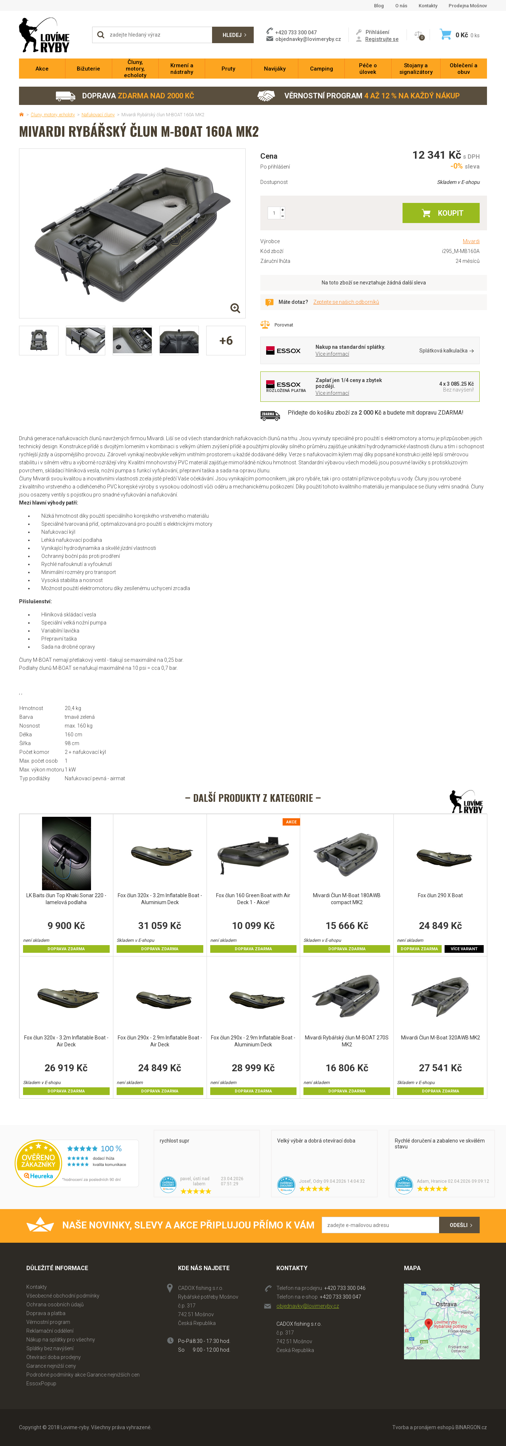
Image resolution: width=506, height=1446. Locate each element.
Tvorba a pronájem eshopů (423, 1427)
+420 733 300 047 (340, 1297)
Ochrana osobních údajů (55, 1304)
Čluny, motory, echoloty (53, 114)
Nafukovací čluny (98, 114)
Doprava (124, 96)
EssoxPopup (41, 1383)
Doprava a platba (45, 1313)
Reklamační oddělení (49, 1331)
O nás (401, 5)
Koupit (451, 213)
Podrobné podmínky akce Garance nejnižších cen (83, 1375)
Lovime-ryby (52, 35)
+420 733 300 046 (345, 1288)
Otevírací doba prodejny (53, 1357)
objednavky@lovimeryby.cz (308, 39)
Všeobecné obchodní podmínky (62, 1296)
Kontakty (428, 5)
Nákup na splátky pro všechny (60, 1340)
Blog (379, 5)
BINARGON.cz (471, 1427)
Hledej (232, 35)
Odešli (459, 1225)
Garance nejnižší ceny (51, 1366)
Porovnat (284, 325)
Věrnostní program (358, 96)
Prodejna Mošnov (468, 5)
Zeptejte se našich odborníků (346, 302)
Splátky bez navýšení (49, 1348)
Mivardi (471, 241)
